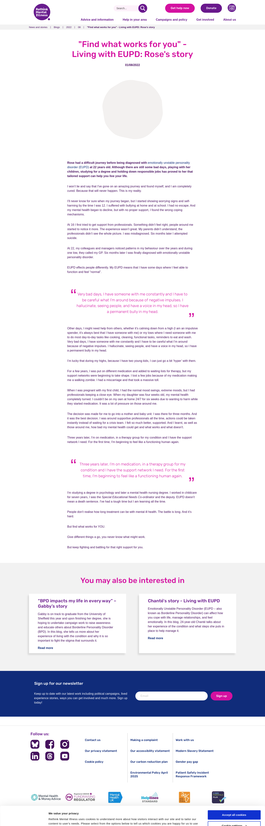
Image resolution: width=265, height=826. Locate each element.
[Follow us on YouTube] (64, 756)
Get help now (180, 8)
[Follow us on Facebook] (49, 744)
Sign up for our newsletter (58, 683)
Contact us (93, 740)
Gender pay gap (187, 761)
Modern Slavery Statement (195, 751)
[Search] (127, 8)
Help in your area (135, 19)
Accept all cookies (234, 795)
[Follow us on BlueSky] (35, 744)
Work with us (185, 740)
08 (79, 27)
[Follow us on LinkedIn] (35, 756)
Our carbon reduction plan (149, 761)
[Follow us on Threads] (49, 756)
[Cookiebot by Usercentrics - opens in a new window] (24, 819)
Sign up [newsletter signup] (221, 696)
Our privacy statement (101, 751)
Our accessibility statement (150, 751)
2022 (69, 27)
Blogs (57, 27)
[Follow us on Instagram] (64, 744)
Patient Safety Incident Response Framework (192, 774)
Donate (211, 8)
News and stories (38, 27)
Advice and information (97, 19)
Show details (57, 818)
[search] (142, 8)
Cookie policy (94, 761)
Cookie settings (234, 806)
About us (229, 19)
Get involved (205, 19)
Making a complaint (144, 740)
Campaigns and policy (171, 19)
